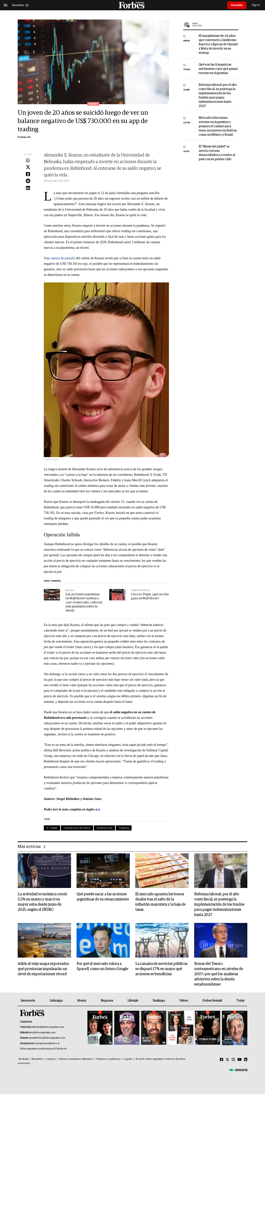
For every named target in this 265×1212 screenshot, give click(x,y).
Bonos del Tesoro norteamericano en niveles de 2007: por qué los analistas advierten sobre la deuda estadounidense (218, 974)
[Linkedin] (245, 1060)
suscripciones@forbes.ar (47, 1043)
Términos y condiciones (108, 1059)
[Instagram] (233, 1060)
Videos (183, 1000)
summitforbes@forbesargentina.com (46, 1038)
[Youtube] (239, 1060)
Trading (124, 828)
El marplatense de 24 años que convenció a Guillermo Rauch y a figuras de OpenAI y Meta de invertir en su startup (218, 44)
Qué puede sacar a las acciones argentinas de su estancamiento (103, 896)
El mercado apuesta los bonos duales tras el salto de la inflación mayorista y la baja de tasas (160, 902)
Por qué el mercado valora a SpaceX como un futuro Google (102, 966)
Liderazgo (56, 1000)
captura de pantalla (62, 258)
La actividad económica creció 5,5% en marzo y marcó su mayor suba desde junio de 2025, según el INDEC (42, 902)
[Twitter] (227, 1060)
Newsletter (37, 1059)
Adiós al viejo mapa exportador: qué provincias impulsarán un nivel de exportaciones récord (43, 969)
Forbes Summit (212, 1000)
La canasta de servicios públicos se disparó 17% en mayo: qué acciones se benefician (161, 969)
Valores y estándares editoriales (75, 1059)
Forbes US (24, 137)
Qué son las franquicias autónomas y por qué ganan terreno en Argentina (218, 69)
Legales (128, 1059)
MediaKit (23, 1059)
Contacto (51, 1059)
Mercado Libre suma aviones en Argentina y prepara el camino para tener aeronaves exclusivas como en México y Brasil (218, 126)
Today (240, 1000)
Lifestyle (133, 1000)
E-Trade (52, 828)
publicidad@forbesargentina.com (47, 1027)
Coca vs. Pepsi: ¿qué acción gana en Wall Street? (150, 596)
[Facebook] (221, 1060)
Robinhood (104, 828)
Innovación (28, 1000)
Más (215, 24)
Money (81, 1000)
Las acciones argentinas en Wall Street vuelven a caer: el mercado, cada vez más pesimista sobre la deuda (84, 602)
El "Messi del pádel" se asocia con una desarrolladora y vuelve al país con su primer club (217, 153)
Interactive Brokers (77, 828)
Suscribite (237, 5)
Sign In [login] (256, 5)
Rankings (159, 1000)
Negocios (107, 1000)
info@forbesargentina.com (42, 1032)
